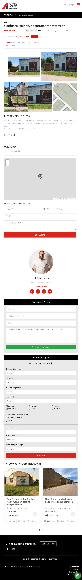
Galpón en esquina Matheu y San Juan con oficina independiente (21, 502)
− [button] (7, 164)
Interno (56, 409)
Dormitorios (10, 397)
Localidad (10, 378)
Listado (35, 363)
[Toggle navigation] (78, 4)
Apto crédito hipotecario (17, 415)
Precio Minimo (12, 428)
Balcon (10, 406)
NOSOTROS (34, 559)
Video (9, 421)
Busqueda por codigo (14, 445)
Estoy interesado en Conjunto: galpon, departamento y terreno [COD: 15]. (41, 335)
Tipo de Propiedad (13, 387)
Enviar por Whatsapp (41, 347)
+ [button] (7, 161)
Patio (32, 409)
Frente (32, 406)
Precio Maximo (12, 435)
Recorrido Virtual (14, 418)
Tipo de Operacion (13, 369)
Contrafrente (12, 409)
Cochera (56, 406)
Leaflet (55, 198)
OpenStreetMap (64, 198)
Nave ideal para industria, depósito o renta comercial (59, 501)
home (25, 559)
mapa (48, 363)
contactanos (49, 544)
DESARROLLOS (54, 559)
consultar (40, 235)
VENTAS (43, 559)
